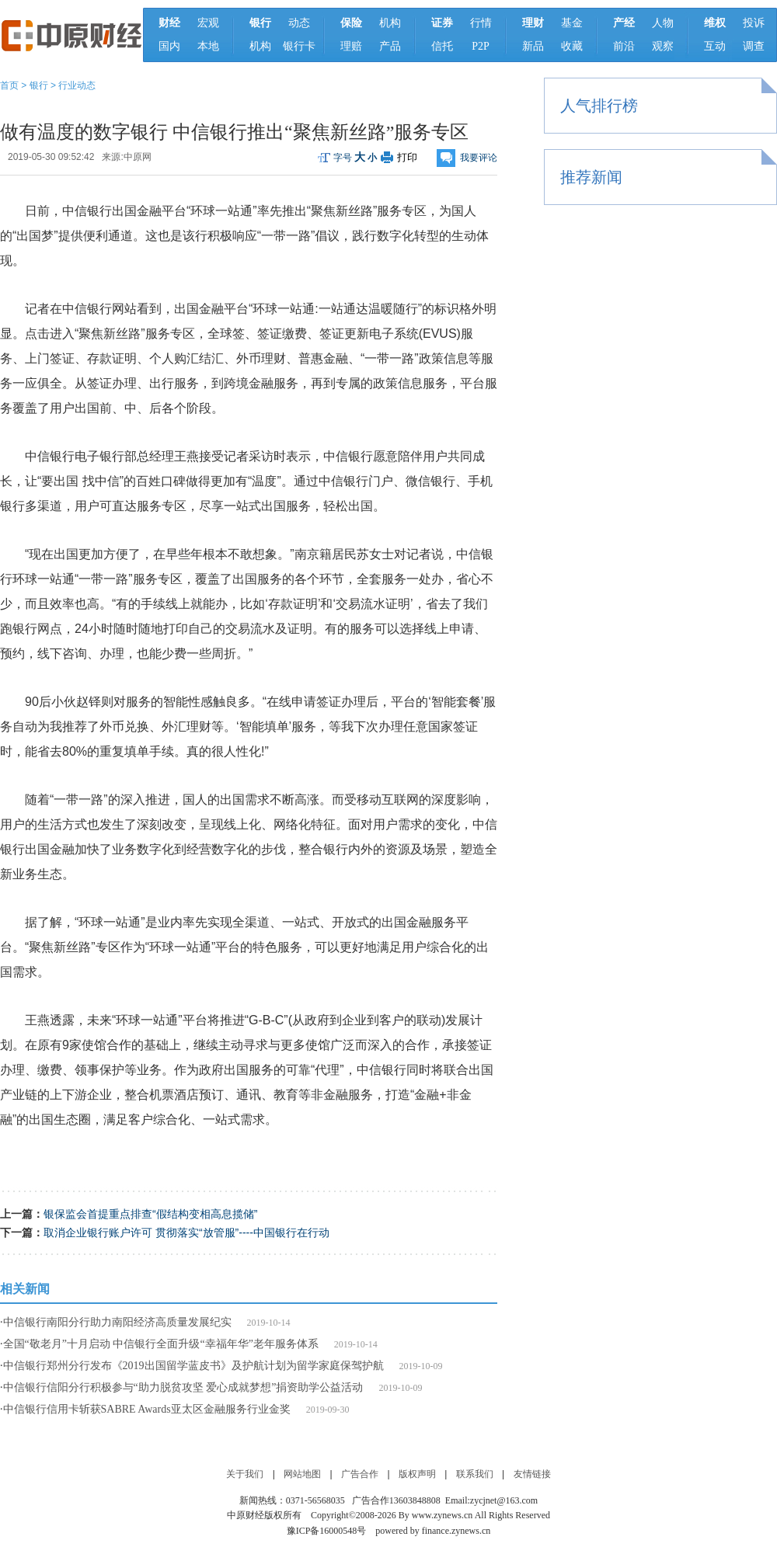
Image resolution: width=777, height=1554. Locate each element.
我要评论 (478, 157)
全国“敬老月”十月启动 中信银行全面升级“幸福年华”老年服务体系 (161, 1344)
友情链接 (532, 1474)
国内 (169, 46)
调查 (754, 46)
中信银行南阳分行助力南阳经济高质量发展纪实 (117, 1322)
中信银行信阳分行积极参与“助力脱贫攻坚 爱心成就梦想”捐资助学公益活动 (183, 1387)
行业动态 (77, 85)
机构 (260, 46)
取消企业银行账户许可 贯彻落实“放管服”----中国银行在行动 (186, 1232)
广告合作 (359, 1474)
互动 (715, 46)
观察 (663, 46)
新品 (533, 46)
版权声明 (417, 1474)
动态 (299, 23)
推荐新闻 (591, 177)
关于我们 (244, 1474)
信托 (442, 46)
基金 (572, 23)
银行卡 (299, 46)
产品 (390, 46)
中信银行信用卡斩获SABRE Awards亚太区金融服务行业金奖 (147, 1409)
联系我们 (474, 1474)
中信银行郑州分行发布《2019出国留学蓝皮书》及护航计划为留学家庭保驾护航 (193, 1365)
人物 (663, 23)
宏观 (208, 23)
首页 (9, 85)
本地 (208, 46)
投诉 (754, 23)
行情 (481, 23)
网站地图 (302, 1474)
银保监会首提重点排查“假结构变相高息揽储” (150, 1214)
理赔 (351, 46)
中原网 (138, 156)
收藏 (572, 46)
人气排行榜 (599, 105)
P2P (481, 46)
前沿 (624, 46)
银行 (39, 85)
